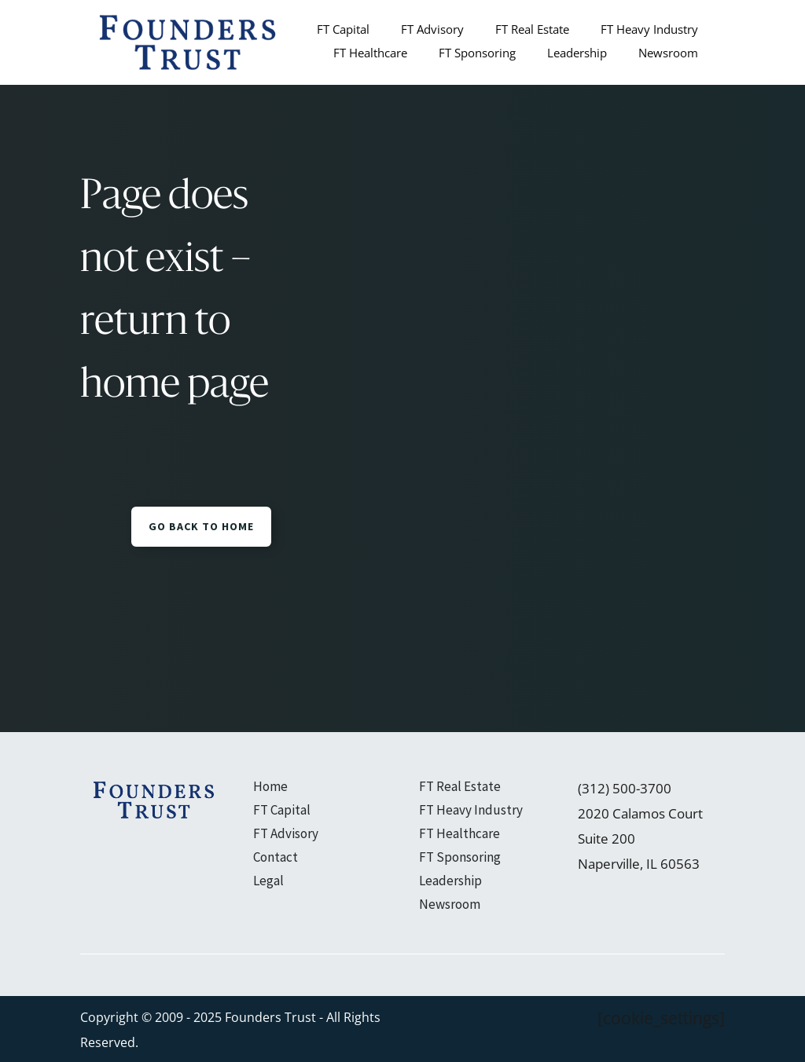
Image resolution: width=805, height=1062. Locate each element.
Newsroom (668, 53)
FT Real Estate (532, 30)
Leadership (577, 53)
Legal (268, 882)
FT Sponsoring (477, 53)
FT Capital (343, 30)
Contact (275, 858)
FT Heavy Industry (649, 30)
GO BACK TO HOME (201, 526)
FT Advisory (432, 30)
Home (270, 788)
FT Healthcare (370, 53)
